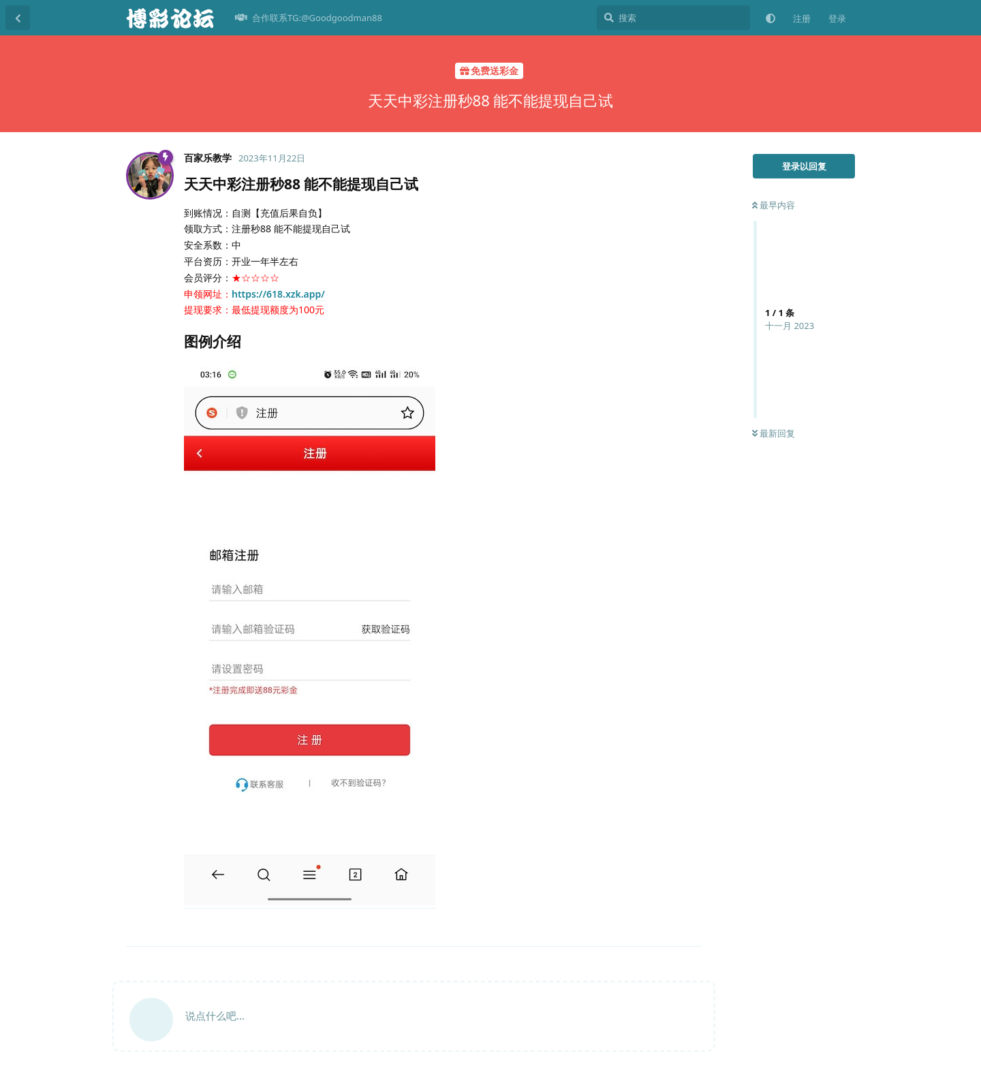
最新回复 (773, 433)
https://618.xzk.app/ (278, 293)
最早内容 (773, 205)
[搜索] (673, 17)
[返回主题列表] (17, 17)
